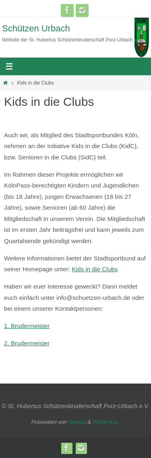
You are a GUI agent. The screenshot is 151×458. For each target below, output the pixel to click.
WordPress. (106, 422)
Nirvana (77, 422)
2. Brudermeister (27, 343)
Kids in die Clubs (95, 269)
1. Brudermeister (27, 325)
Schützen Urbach (36, 28)
